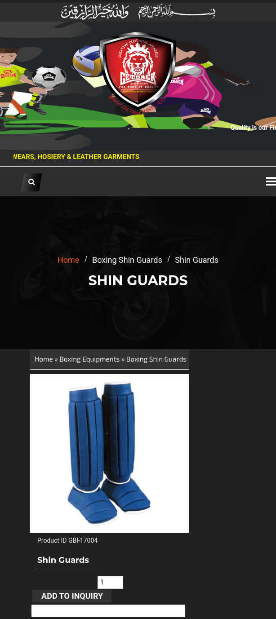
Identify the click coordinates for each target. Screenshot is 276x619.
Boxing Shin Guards (156, 359)
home (68, 260)
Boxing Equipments (89, 359)
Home (44, 359)
